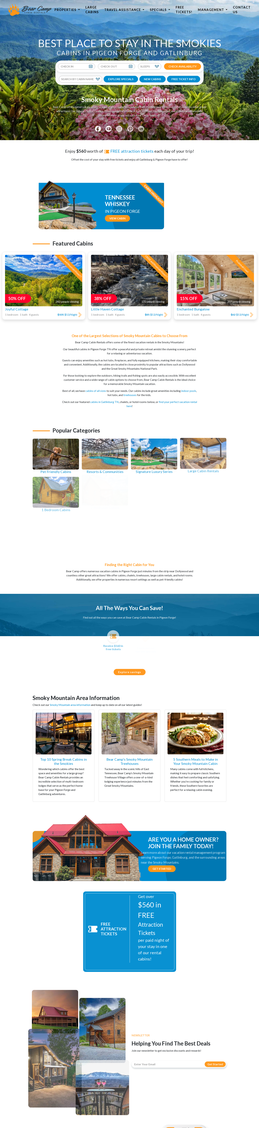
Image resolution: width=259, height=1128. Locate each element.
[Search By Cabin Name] (80, 79)
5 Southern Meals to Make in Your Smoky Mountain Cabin (195, 761)
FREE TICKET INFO (184, 79)
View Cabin (191, 218)
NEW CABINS (152, 79)
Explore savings (132, 672)
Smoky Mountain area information (70, 704)
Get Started (162, 868)
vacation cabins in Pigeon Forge (105, 103)
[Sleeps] (149, 66)
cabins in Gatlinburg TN (104, 398)
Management (211, 10)
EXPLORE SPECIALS (120, 79)
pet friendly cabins (159, 107)
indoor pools (188, 387)
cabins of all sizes (95, 387)
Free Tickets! (184, 9)
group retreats (126, 111)
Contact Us (242, 9)
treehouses (129, 391)
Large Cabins (92, 9)
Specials (159, 10)
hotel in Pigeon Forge (88, 107)
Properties (66, 10)
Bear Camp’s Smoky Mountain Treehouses (129, 761)
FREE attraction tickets (128, 147)
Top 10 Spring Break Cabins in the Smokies (63, 761)
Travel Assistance (123, 10)
